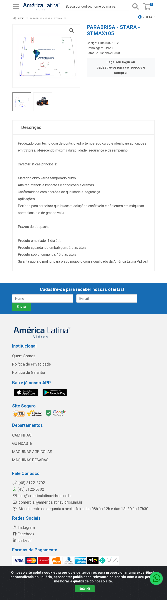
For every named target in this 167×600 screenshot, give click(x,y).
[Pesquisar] (135, 6)
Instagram (23, 527)
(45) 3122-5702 (28, 489)
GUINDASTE (22, 443)
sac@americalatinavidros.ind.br (42, 496)
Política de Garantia (28, 372)
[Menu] (16, 6)
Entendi (84, 594)
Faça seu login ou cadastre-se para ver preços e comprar (121, 67)
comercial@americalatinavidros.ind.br (47, 502)
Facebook (23, 534)
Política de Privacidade (31, 364)
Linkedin (22, 540)
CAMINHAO (22, 435)
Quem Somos (23, 356)
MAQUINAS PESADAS (30, 460)
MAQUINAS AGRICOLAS (32, 452)
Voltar (146, 17)
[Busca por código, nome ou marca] (96, 6)
